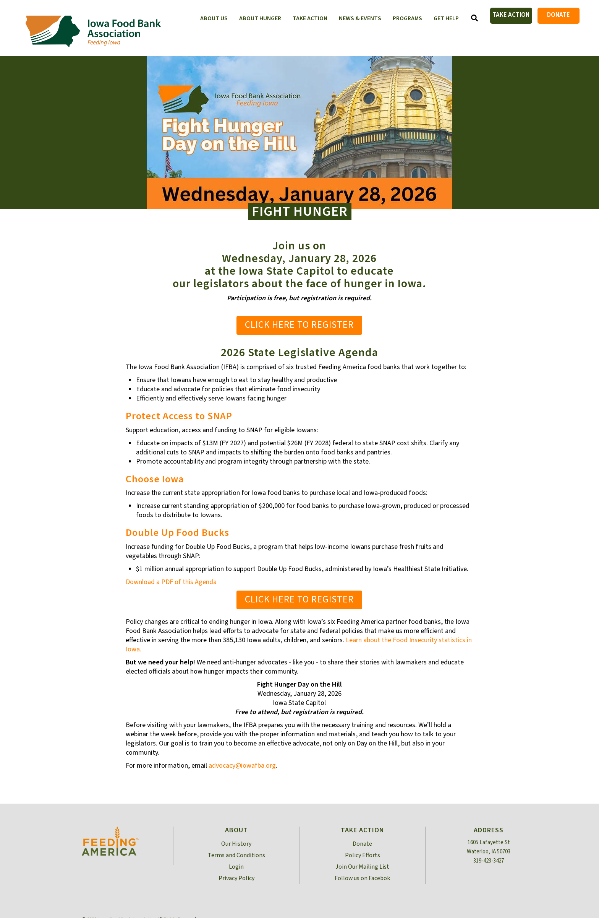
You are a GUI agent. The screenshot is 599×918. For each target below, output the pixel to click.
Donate (558, 15)
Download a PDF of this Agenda (171, 582)
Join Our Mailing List (362, 867)
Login (236, 867)
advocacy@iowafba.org (242, 765)
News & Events (360, 18)
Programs (407, 18)
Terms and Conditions (236, 855)
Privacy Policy (236, 878)
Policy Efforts (362, 855)
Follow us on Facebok (362, 878)
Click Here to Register (299, 325)
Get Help (446, 18)
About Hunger (260, 18)
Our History (236, 844)
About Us (214, 18)
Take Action (510, 15)
